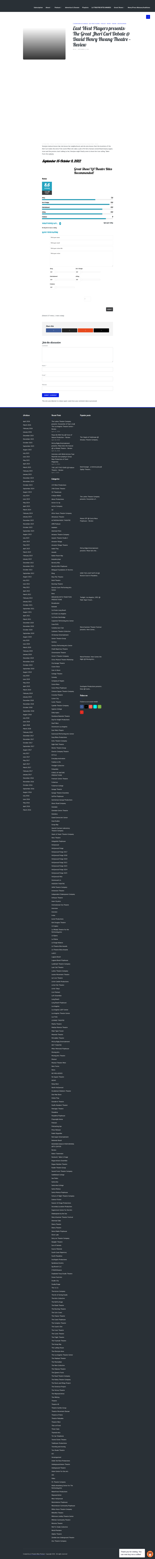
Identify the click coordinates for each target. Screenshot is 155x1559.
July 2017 (26, 753)
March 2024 (27, 510)
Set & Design (79, 268)
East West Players (94, 23)
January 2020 (27, 654)
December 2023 (28, 520)
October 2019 (27, 665)
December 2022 (28, 563)
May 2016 (26, 803)
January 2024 (27, 517)
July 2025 (26, 453)
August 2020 (27, 637)
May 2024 (26, 503)
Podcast (57, 7)
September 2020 (28, 633)
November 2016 (28, 782)
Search (148, 17)
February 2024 (28, 513)
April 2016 (26, 806)
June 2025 (26, 457)
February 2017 (28, 771)
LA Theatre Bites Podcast (37, 1554)
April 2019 (26, 686)
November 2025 (28, 439)
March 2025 (27, 467)
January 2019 (27, 697)
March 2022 (27, 594)
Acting (77, 276)
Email (44, 375)
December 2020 (28, 623)
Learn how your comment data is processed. (82, 401)
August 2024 (27, 492)
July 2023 (26, 538)
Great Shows (118, 7)
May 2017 (26, 760)
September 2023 (28, 531)
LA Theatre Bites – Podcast (48, 144)
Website (44, 385)
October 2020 (27, 630)
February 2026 (28, 428)
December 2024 (28, 478)
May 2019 (26, 683)
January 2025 (27, 474)
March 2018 (27, 729)
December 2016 (28, 778)
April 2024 (26, 506)
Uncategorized (121, 23)
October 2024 (27, 485)
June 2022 (26, 584)
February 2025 (28, 471)
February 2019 (28, 693)
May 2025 (26, 460)
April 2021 (26, 616)
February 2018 (28, 732)
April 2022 (26, 591)
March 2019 (27, 690)
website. (51, 154)
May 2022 (26, 587)
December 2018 (28, 700)
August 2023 (27, 534)
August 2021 (27, 612)
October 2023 (27, 527)
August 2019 (27, 672)
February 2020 (28, 651)
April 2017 (26, 764)
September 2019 (28, 669)
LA (75, 49)
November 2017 (28, 739)
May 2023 (26, 545)
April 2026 (26, 421)
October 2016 (27, 785)
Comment (45, 346)
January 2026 (27, 432)
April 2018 (26, 725)
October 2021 (27, 605)
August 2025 (27, 450)
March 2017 (27, 767)
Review (109, 23)
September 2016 (28, 789)
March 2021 (27, 619)
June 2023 (26, 541)
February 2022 (28, 598)
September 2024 (28, 489)
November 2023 (28, 524)
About (48, 7)
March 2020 (27, 647)
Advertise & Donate (72, 7)
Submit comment (50, 395)
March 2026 (27, 425)
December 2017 (28, 736)
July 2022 (26, 580)
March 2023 (27, 552)
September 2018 (28, 711)
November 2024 (28, 481)
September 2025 (28, 446)
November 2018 (28, 704)
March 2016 (27, 810)
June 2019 (26, 679)
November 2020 (28, 626)
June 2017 (26, 757)
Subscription (38, 7)
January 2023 (27, 559)
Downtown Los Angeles (81, 23)
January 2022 (27, 602)
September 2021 (28, 609)
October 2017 (27, 743)
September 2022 (28, 573)
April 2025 (26, 464)
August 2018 (27, 715)
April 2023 (26, 549)
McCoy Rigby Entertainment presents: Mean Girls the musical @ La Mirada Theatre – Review (62, 445)
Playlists (85, 7)
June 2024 (26, 499)
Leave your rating (108, 223)
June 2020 (26, 644)
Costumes (52, 284)
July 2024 (26, 496)
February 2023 (28, 556)
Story (51, 268)
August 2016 (27, 792)
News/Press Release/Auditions (139, 7)
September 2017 (28, 746)
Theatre (114, 23)
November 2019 (28, 662)
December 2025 (28, 436)
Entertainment (54, 276)
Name (44, 365)
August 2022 (27, 577)
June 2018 (26, 722)
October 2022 (27, 570)
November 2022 (28, 566)
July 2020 (26, 640)
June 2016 (26, 799)
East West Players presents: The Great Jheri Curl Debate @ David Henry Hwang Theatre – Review (76, 144)
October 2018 (27, 707)
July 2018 (26, 718)
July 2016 (26, 796)
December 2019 (28, 658)
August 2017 (27, 750)
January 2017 (27, 775)
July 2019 (26, 676)
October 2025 (27, 443)
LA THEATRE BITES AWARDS (101, 7)
